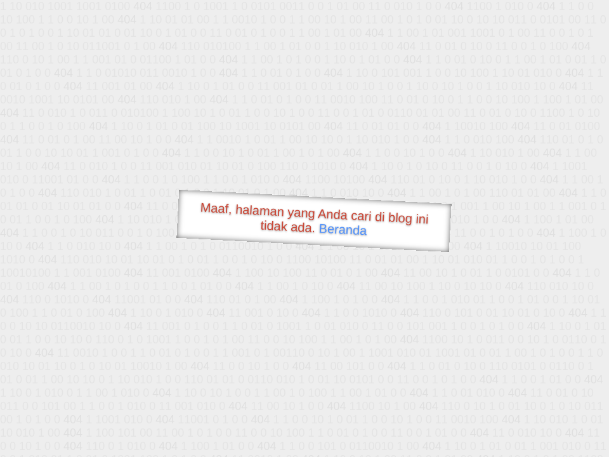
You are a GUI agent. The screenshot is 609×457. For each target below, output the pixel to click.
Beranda (342, 229)
